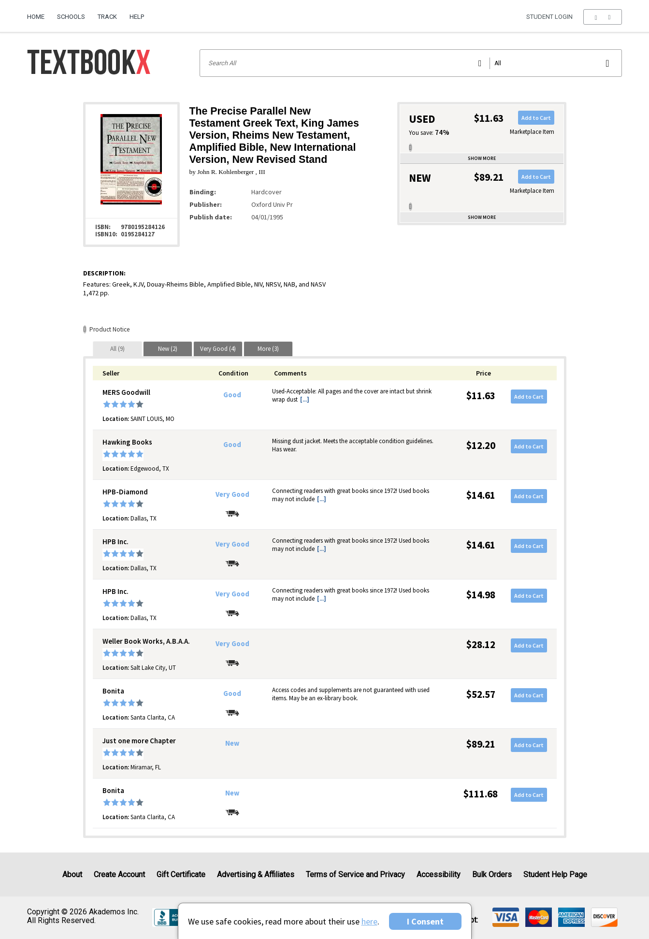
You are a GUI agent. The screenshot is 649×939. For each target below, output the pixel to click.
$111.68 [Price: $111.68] (480, 793)
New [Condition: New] (232, 743)
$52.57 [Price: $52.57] (480, 694)
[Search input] (410, 63)
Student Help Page (555, 874)
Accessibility (439, 874)
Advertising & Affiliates (255, 874)
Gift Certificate (181, 874)
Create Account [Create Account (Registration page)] (119, 874)
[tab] (117, 348)
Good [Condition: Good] (232, 394)
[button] (602, 17)
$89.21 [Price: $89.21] (480, 744)
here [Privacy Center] (369, 921)
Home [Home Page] (35, 16)
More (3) (268, 349)
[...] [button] (304, 399)
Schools (71, 16)
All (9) (117, 349)
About (72, 874)
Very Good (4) (218, 349)
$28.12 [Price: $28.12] (480, 644)
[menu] (602, 17)
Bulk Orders (492, 874)
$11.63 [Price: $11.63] (480, 395)
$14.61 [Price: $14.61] (480, 495)
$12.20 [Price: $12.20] (480, 445)
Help (137, 16)
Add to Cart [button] (536, 117)
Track (107, 16)
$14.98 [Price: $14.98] (480, 594)
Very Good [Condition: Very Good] (232, 494)
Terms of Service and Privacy (355, 874)
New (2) (167, 349)
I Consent (425, 921)
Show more (482, 158)
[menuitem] (39, 13)
